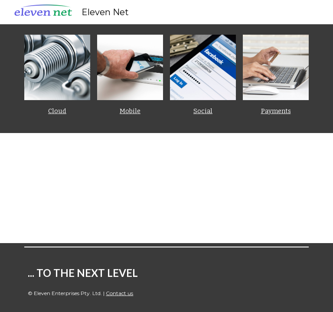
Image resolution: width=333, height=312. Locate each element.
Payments (276, 111)
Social (202, 111)
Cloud (57, 111)
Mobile (130, 111)
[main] (57, 111)
